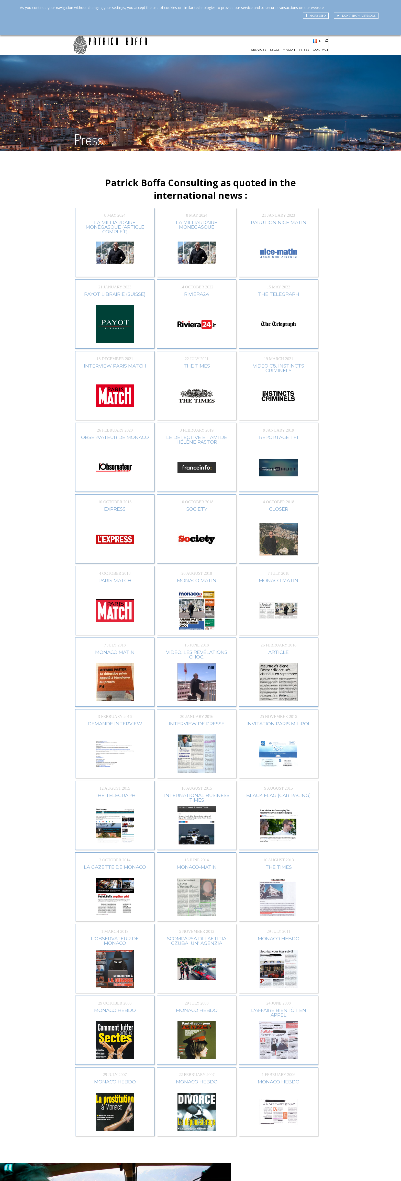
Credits (303, 1170)
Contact (320, 53)
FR (319, 42)
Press (304, 53)
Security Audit (282, 53)
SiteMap (285, 1170)
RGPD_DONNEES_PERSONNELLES (370, 1170)
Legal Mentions (327, 1170)
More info (314, 16)
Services (258, 53)
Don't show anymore (355, 16)
